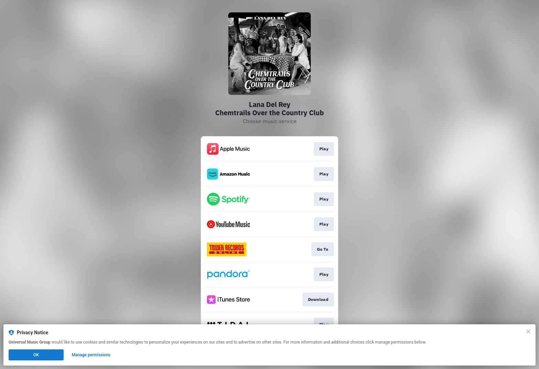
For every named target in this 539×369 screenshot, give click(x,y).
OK (36, 354)
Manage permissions (91, 354)
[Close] (528, 331)
